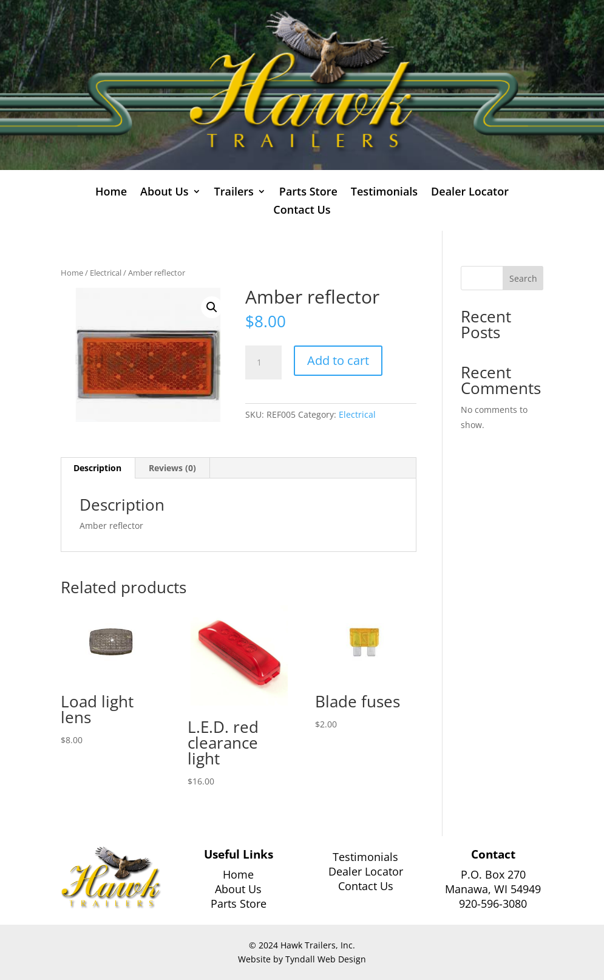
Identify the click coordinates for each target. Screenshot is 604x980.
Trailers (234, 193)
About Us (164, 193)
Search (523, 278)
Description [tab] (97, 468)
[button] (212, 307)
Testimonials (384, 193)
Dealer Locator (470, 193)
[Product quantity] (263, 362)
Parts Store (308, 193)
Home (111, 193)
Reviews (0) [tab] (172, 468)
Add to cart (338, 360)
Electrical (105, 272)
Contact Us (301, 211)
